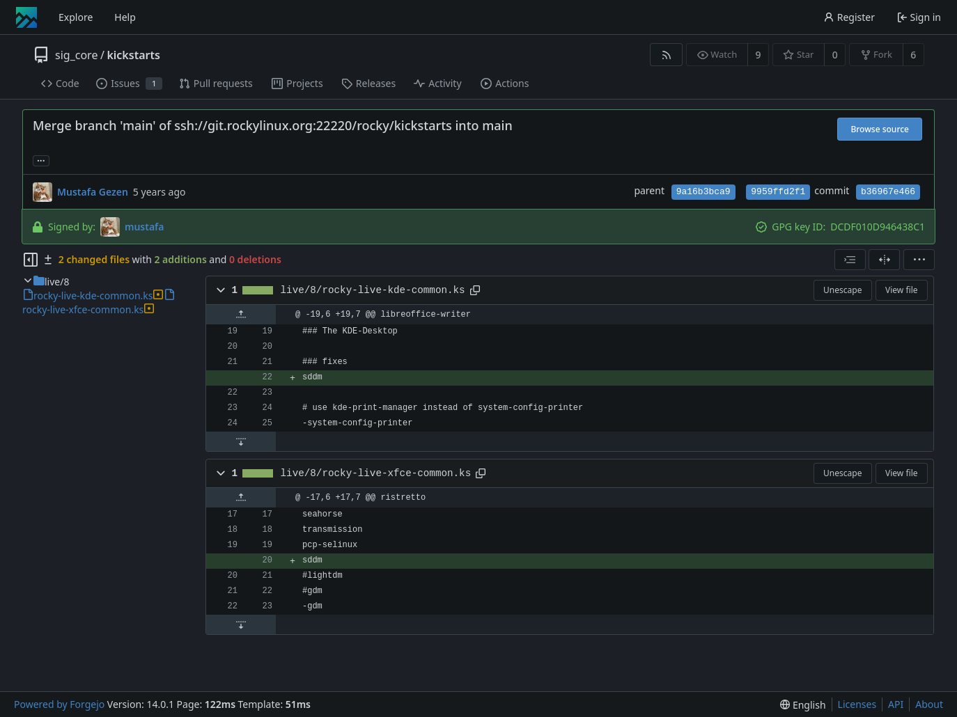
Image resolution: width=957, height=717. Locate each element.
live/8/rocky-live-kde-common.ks (373, 290)
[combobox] (850, 259)
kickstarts (133, 55)
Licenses (857, 704)
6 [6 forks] (913, 54)
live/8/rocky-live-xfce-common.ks (376, 473)
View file (901, 290)
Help (125, 17)
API (895, 704)
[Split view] (884, 259)
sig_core (76, 55)
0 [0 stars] (835, 54)
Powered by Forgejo (59, 704)
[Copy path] (475, 290)
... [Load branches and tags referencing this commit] (41, 159)
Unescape (842, 290)
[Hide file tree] (31, 260)
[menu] (919, 259)
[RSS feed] (666, 54)
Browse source (879, 129)
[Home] (26, 17)
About (929, 704)
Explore (76, 17)
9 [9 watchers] (758, 54)
